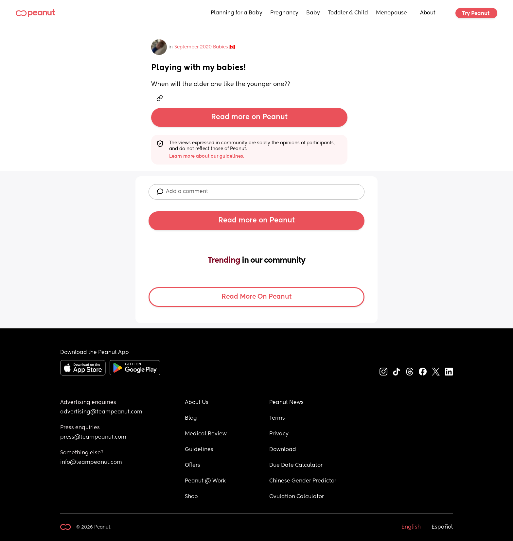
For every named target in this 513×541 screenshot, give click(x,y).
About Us (196, 402)
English (411, 527)
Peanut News (286, 402)
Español (442, 527)
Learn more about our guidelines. (206, 156)
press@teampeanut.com (93, 437)
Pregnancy (284, 13)
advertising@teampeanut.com (101, 412)
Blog (191, 418)
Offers (192, 465)
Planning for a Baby (236, 13)
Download (282, 449)
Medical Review (206, 434)
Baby (313, 13)
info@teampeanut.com (91, 462)
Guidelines (199, 449)
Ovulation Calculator (296, 496)
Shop (191, 496)
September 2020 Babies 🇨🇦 (204, 47)
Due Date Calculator (296, 465)
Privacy (279, 434)
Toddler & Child (348, 13)
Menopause (391, 13)
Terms (277, 418)
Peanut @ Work (205, 481)
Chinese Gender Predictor (302, 481)
